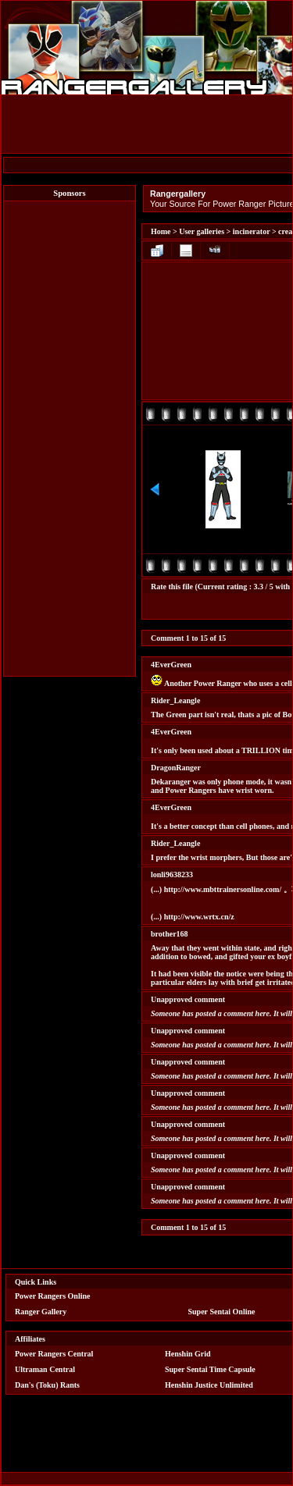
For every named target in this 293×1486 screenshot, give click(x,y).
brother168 (169, 934)
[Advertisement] (69, 438)
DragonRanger (176, 767)
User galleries (201, 231)
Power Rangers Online (52, 1296)
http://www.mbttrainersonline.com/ (223, 889)
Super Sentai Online (221, 1311)
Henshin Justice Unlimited (209, 1385)
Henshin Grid (188, 1353)
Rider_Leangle (175, 700)
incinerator (251, 231)
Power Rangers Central (54, 1353)
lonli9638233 (172, 874)
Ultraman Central (45, 1369)
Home (161, 231)
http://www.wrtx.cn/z (199, 916)
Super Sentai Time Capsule (210, 1369)
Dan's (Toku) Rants (47, 1385)
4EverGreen (171, 664)
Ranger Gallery (40, 1311)
